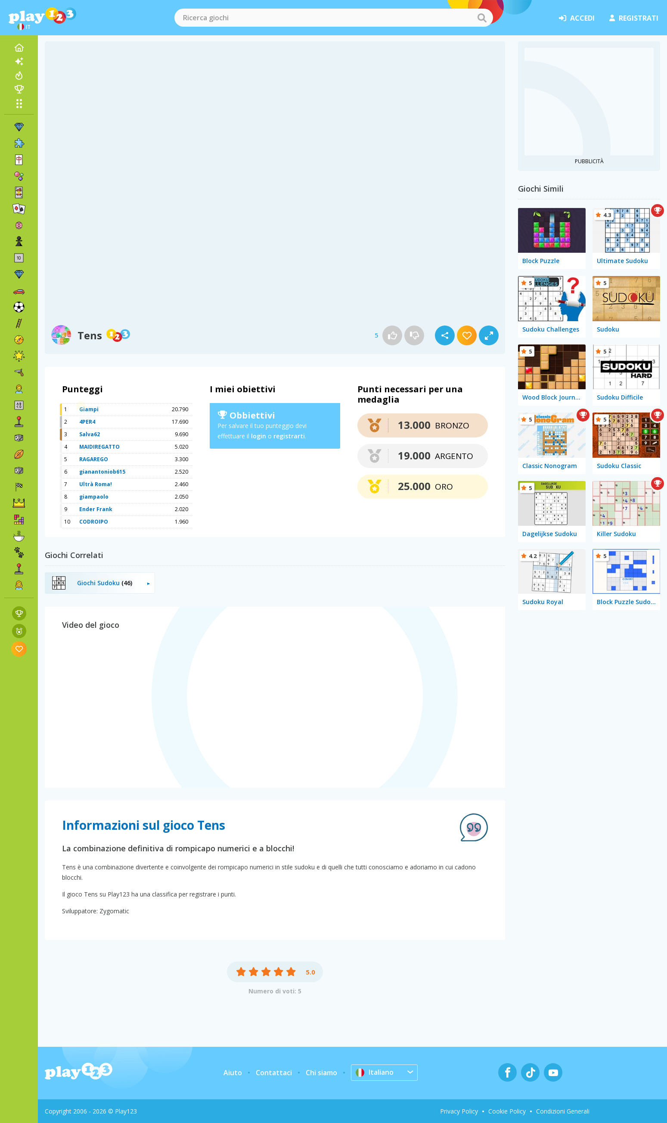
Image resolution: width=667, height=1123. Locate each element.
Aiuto (232, 1072)
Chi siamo (321, 1072)
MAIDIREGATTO (99, 446)
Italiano (375, 1072)
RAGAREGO (93, 459)
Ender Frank (95, 509)
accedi (577, 18)
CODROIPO (93, 521)
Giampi (89, 409)
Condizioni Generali (562, 1111)
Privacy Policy (459, 1111)
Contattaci (274, 1072)
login (258, 436)
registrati (633, 18)
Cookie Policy (507, 1111)
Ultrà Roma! (95, 484)
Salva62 (89, 434)
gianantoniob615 (102, 471)
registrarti (289, 436)
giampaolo (94, 496)
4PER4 (87, 421)
